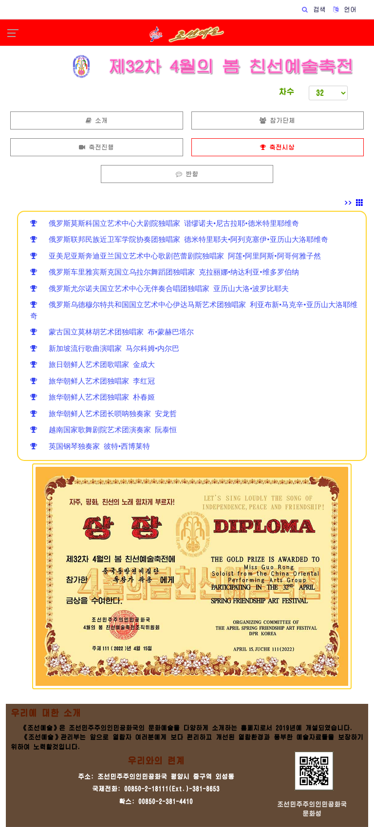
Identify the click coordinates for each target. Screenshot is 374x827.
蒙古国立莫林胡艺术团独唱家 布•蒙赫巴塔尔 (112, 332)
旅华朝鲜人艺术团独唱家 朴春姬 (92, 397)
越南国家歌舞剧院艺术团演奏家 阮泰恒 (103, 429)
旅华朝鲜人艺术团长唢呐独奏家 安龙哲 (103, 413)
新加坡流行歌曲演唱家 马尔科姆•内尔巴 (104, 348)
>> (353, 203)
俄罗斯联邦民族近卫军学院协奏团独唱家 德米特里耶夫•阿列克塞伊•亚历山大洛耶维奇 (179, 239)
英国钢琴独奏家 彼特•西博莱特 (90, 446)
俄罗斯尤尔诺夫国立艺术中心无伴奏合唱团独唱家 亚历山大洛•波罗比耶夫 (159, 288)
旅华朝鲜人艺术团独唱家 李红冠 (92, 381)
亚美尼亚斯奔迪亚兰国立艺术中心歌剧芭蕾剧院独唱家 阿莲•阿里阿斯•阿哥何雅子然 (175, 256)
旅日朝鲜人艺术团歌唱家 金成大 (92, 364)
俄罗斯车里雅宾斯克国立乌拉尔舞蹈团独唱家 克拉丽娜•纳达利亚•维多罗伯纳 (164, 272)
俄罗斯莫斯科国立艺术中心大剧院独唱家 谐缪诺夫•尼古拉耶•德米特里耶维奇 (164, 223)
